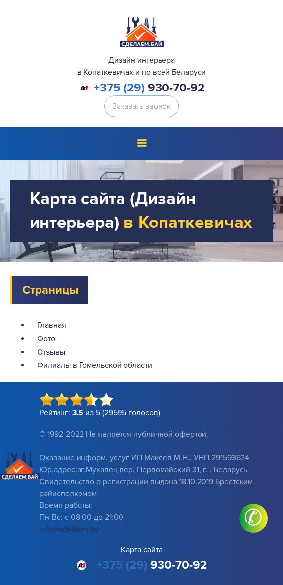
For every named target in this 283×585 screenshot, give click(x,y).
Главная (51, 325)
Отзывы (51, 352)
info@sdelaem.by (69, 529)
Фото (46, 339)
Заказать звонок (141, 106)
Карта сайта (141, 550)
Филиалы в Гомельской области (94, 365)
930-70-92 (149, 88)
